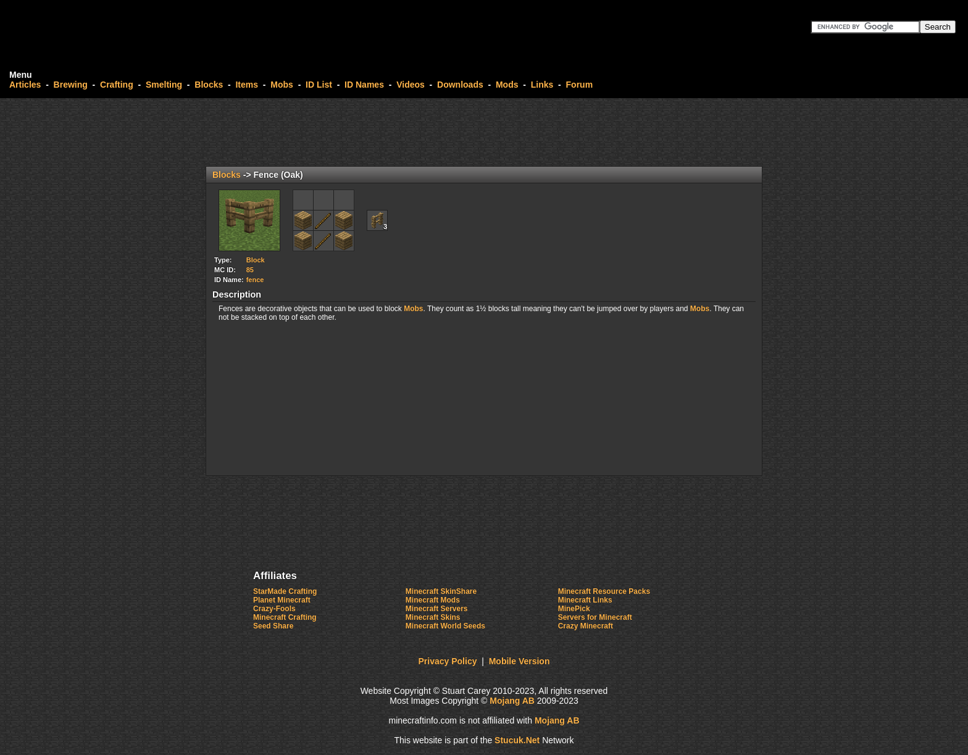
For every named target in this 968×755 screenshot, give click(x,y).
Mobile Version (519, 661)
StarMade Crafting (285, 591)
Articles (25, 85)
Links (542, 85)
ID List (319, 85)
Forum (579, 85)
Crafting (116, 85)
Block (255, 260)
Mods (507, 85)
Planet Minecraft (282, 600)
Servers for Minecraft (595, 617)
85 (250, 269)
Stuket (517, 740)
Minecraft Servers (437, 608)
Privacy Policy (448, 661)
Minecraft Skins (433, 617)
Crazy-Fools (274, 608)
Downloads (460, 85)
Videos (410, 85)
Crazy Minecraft (585, 626)
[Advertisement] (484, 132)
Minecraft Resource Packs (604, 591)
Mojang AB (512, 701)
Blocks (208, 85)
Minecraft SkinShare (441, 591)
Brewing (71, 85)
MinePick (574, 608)
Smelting (164, 85)
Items (246, 85)
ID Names (364, 85)
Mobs (281, 85)
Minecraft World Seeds (445, 626)
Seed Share (273, 626)
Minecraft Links (585, 600)
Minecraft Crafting (285, 617)
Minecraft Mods (433, 600)
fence (255, 279)
